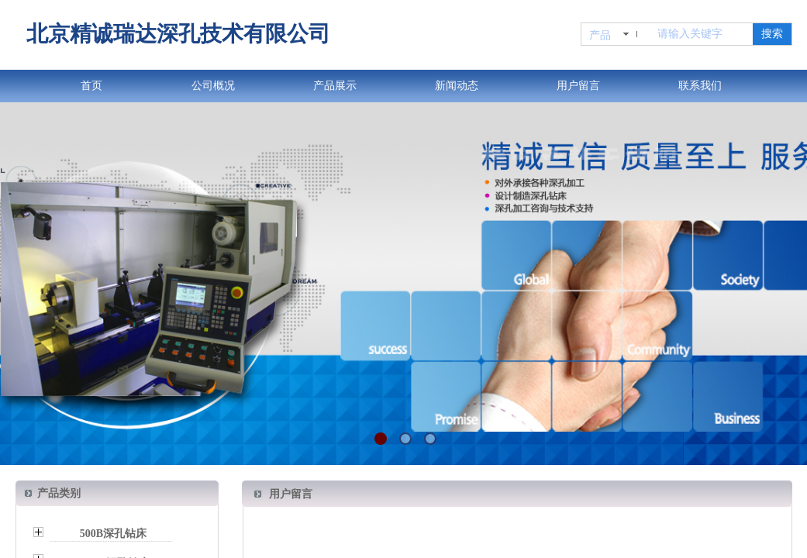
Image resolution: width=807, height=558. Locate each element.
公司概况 (213, 85)
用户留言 (578, 85)
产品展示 (335, 85)
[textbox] (702, 34)
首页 (91, 85)
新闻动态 (456, 85)
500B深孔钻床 (113, 533)
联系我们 (700, 85)
